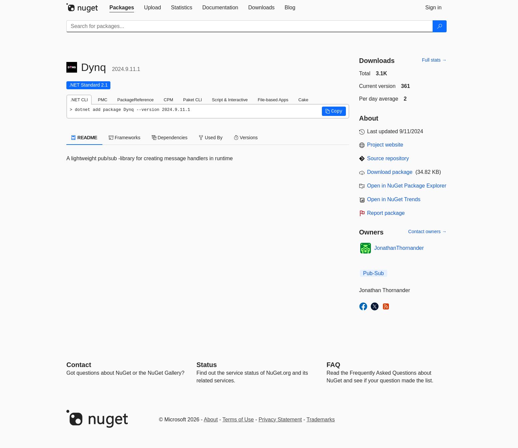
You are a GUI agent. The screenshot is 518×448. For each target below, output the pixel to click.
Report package (386, 213)
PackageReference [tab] (135, 99)
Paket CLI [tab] (192, 99)
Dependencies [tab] (169, 137)
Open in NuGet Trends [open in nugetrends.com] (394, 199)
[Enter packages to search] (249, 26)
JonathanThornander (399, 248)
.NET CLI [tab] (79, 99)
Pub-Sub (373, 273)
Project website (385, 145)
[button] (334, 111)
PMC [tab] (102, 99)
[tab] (121, 7)
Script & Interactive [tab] (229, 99)
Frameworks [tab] (124, 137)
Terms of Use (238, 419)
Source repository (388, 158)
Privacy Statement (280, 419)
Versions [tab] (246, 137)
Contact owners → (427, 231)
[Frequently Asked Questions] (333, 364)
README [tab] (84, 137)
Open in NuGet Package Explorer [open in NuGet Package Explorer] (406, 186)
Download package (390, 172)
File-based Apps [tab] (273, 99)
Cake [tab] (303, 99)
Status (206, 364)
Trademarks (321, 419)
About (211, 419)
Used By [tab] (210, 137)
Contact (78, 364)
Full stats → (434, 60)
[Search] (440, 26)
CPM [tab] (168, 99)
